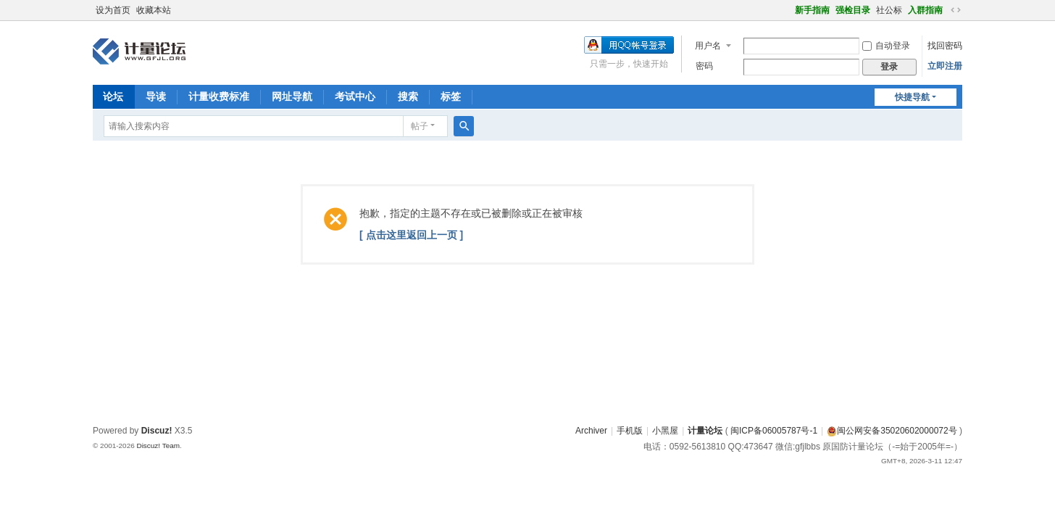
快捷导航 (912, 97)
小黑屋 (665, 431)
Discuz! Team (158, 446)
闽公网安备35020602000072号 (891, 431)
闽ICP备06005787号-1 (773, 431)
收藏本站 (153, 10)
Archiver (591, 431)
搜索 (408, 96)
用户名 (708, 46)
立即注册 (944, 66)
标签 (451, 96)
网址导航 (292, 96)
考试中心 (355, 96)
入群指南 (925, 10)
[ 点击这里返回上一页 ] (411, 235)
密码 (704, 66)
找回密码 (944, 46)
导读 (156, 96)
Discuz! (156, 431)
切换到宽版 (955, 10)
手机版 (630, 431)
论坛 (113, 96)
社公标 (889, 10)
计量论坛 (705, 431)
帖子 (419, 126)
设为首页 (113, 10)
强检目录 (852, 10)
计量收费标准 (218, 96)
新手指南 (812, 10)
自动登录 (886, 46)
